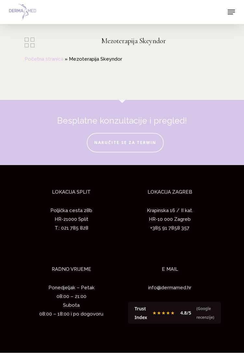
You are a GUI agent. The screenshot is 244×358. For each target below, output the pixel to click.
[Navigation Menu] (231, 12)
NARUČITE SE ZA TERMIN (125, 142)
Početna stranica (44, 59)
